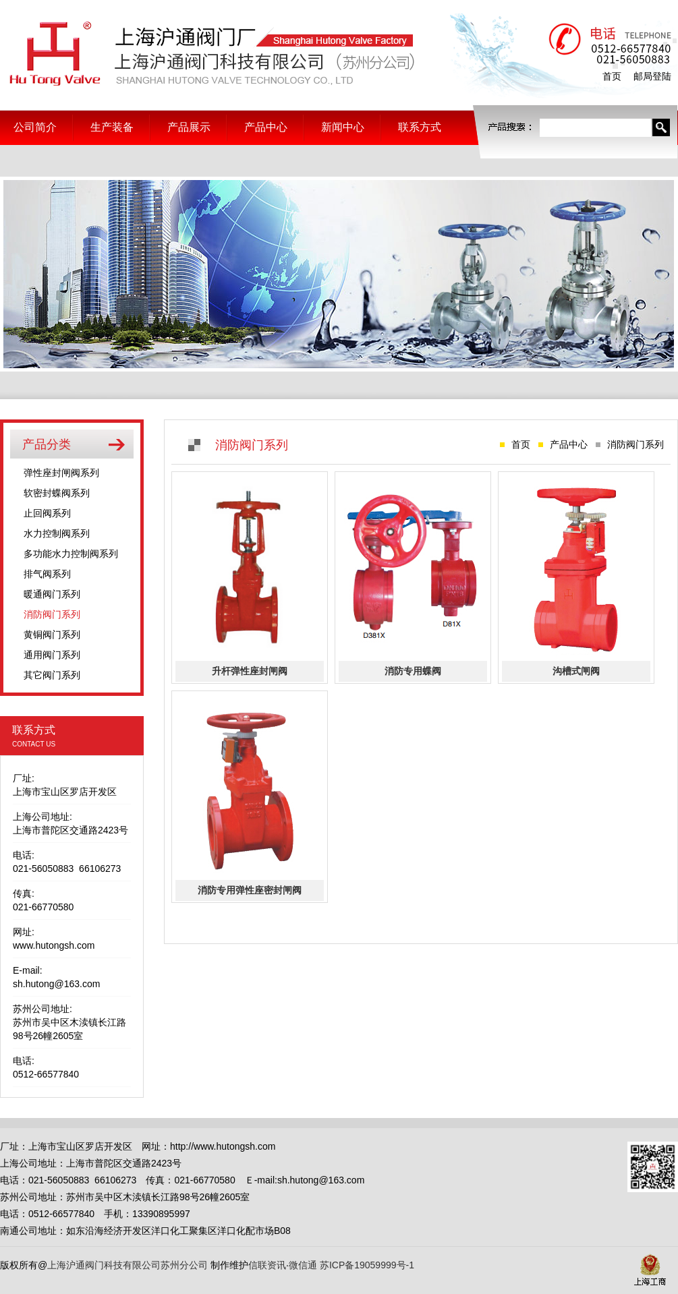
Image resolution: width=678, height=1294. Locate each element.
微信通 (303, 1265)
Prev (17, 274)
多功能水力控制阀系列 (71, 553)
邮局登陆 (652, 76)
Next (660, 274)
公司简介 (35, 127)
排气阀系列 (47, 573)
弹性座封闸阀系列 (61, 472)
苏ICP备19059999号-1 (367, 1265)
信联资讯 (267, 1265)
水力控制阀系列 (57, 533)
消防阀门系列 (52, 614)
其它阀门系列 (52, 675)
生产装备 (112, 127)
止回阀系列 (47, 513)
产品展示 (188, 127)
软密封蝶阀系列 (57, 493)
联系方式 (419, 127)
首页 (611, 76)
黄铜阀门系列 (52, 634)
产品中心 (265, 127)
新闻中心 (342, 127)
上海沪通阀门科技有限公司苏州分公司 (209, 55)
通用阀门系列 (52, 654)
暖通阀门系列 (52, 594)
